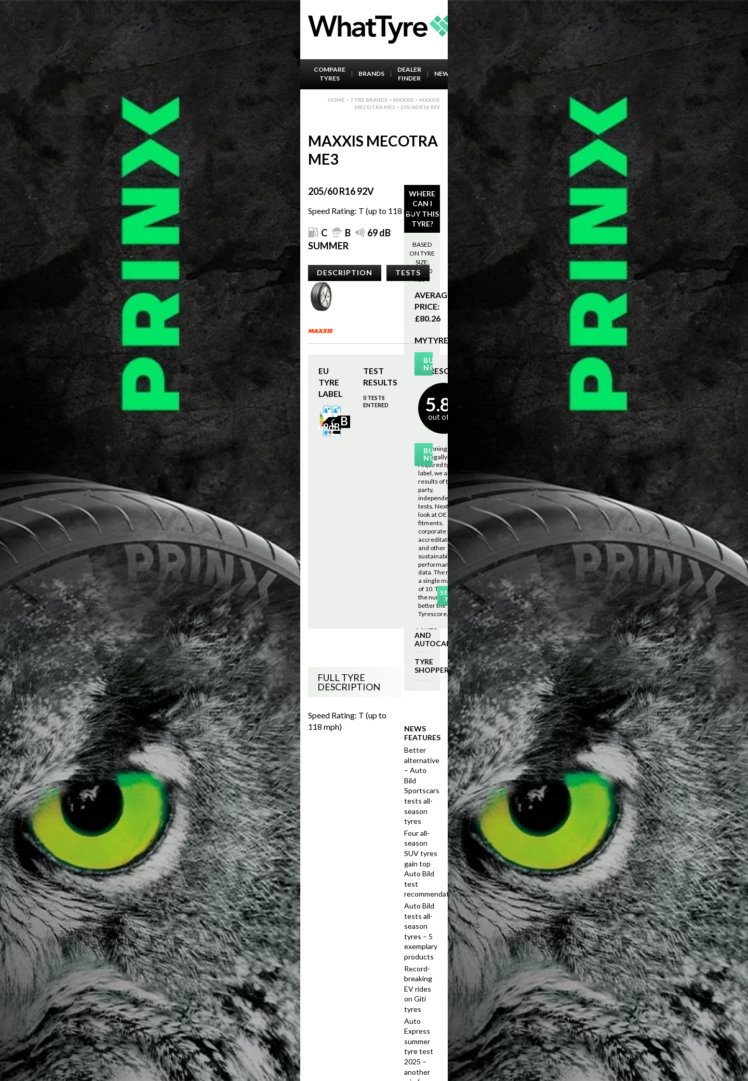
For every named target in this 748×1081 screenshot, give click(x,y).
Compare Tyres (329, 73)
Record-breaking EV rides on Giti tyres (418, 988)
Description (344, 272)
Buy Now (427, 364)
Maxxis (403, 100)
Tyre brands (369, 100)
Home (336, 100)
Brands (371, 73)
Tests (408, 272)
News (443, 73)
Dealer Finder (409, 73)
